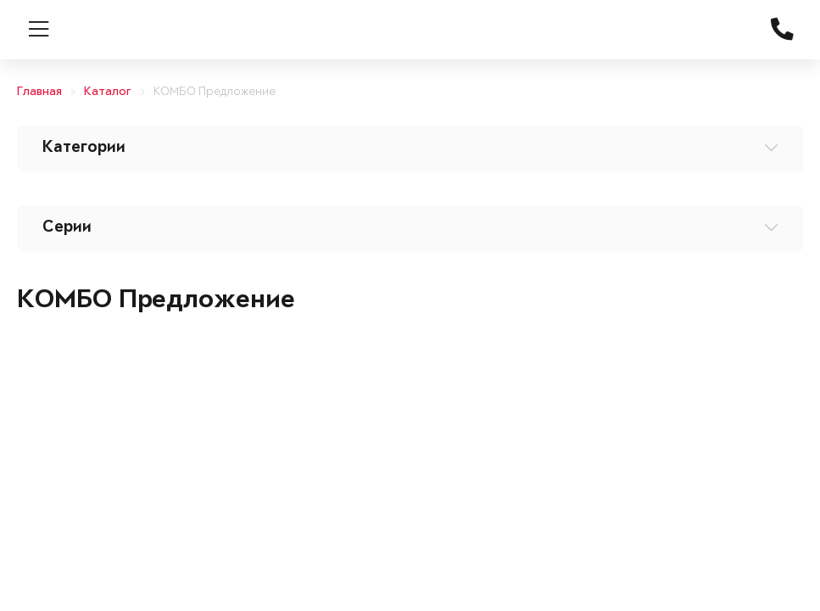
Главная (39, 92)
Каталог (107, 92)
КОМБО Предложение (214, 92)
